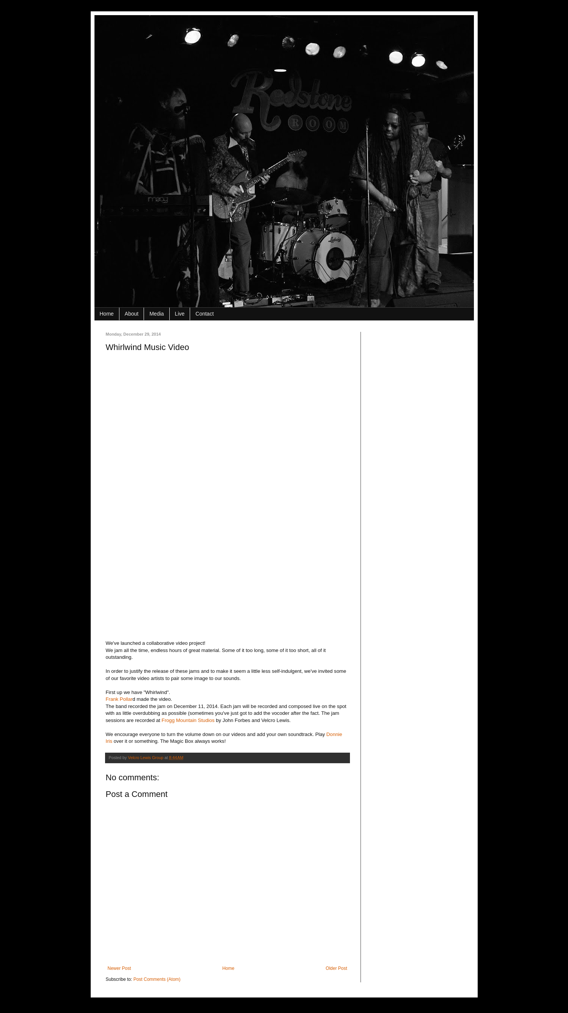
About (132, 314)
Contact (204, 314)
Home (107, 314)
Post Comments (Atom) (157, 979)
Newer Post (119, 968)
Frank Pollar (119, 699)
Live (180, 314)
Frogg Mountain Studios (188, 720)
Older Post (336, 968)
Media (156, 314)
